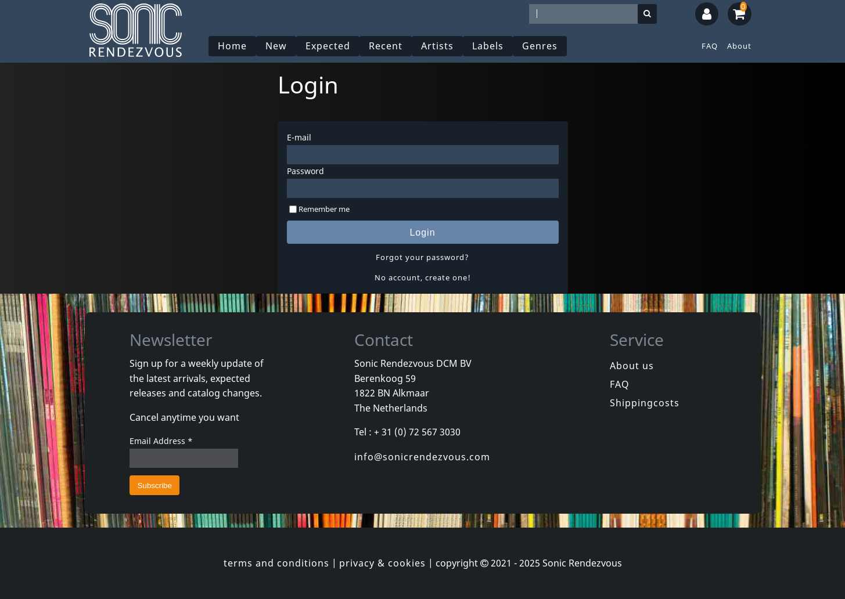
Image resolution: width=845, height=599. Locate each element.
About (739, 46)
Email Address (161, 440)
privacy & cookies (382, 563)
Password (305, 170)
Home (232, 45)
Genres (540, 45)
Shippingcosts (644, 402)
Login (422, 232)
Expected (327, 45)
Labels (488, 45)
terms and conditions (276, 563)
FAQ (710, 46)
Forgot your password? (422, 257)
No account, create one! (423, 277)
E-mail (299, 137)
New (276, 45)
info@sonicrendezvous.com (422, 456)
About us (632, 365)
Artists (437, 45)
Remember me (324, 209)
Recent (385, 45)
